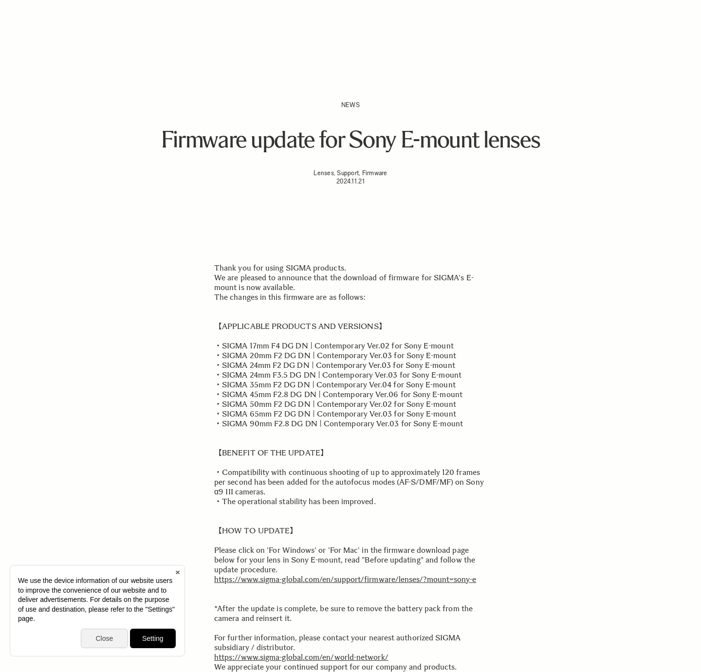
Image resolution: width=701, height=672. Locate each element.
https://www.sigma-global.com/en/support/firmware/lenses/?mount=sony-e (345, 579)
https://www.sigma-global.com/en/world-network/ (301, 657)
